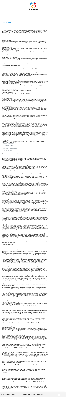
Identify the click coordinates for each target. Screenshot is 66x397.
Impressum (25, 394)
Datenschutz (30, 394)
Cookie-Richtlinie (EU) (40, 394)
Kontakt (34, 394)
